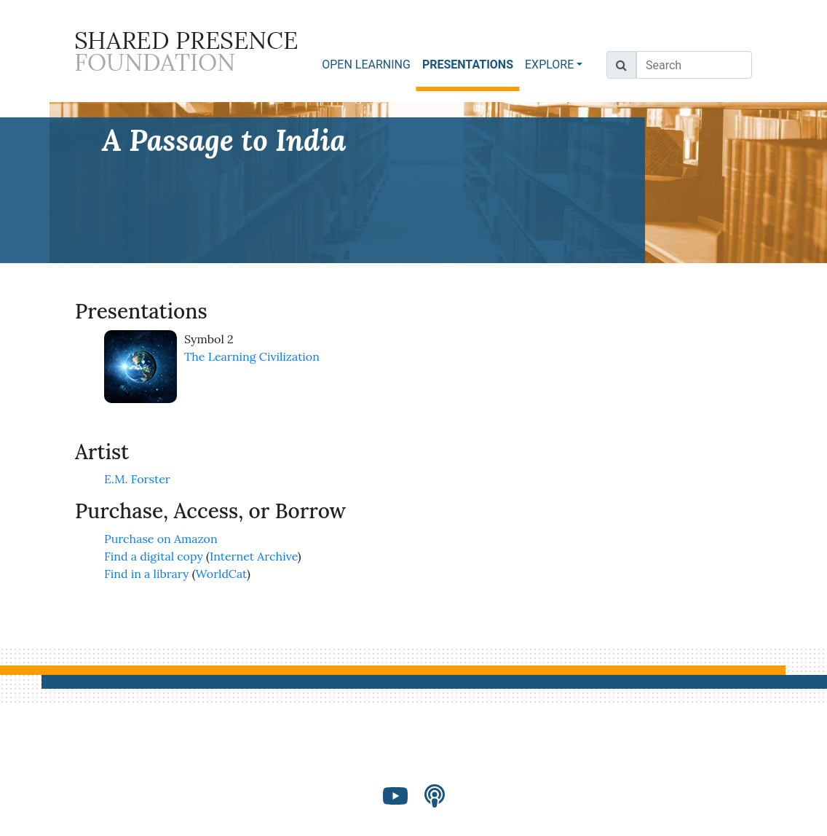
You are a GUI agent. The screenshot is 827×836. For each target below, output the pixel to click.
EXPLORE (549, 64)
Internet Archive (254, 556)
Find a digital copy (153, 556)
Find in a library (146, 573)
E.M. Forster (137, 479)
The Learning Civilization (252, 356)
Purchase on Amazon (161, 538)
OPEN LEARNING (366, 64)
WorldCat (222, 573)
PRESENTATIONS (470, 63)
